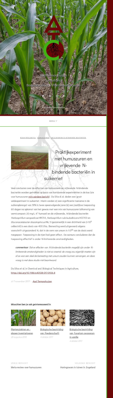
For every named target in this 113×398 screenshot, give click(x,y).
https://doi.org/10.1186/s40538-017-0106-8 (33, 272)
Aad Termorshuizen (42, 281)
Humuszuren (43, 137)
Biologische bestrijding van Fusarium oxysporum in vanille (82, 333)
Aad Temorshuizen (57, 107)
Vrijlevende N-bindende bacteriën (68, 137)
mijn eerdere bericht (39, 196)
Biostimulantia (28, 137)
